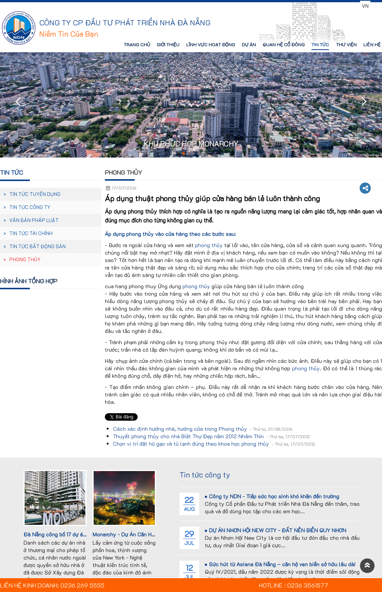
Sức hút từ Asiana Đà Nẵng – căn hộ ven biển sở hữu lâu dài (280, 564)
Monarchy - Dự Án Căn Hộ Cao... (131, 534)
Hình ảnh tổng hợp (28, 281)
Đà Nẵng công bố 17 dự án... (57, 534)
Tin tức (11, 172)
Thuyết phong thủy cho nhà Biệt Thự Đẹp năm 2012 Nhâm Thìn (211, 436)
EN (375, 6)
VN (365, 6)
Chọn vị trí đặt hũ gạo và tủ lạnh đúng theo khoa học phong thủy (214, 443)
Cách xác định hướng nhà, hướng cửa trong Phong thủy (202, 428)
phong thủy (209, 245)
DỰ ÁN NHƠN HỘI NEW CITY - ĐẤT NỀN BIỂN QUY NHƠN (275, 530)
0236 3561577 (337, 5)
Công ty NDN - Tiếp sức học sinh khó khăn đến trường (272, 496)
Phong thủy (123, 172)
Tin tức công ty (204, 474)
